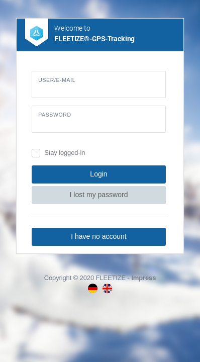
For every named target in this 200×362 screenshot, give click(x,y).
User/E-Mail (56, 80)
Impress (143, 278)
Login (98, 174)
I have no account (99, 236)
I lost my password (99, 195)
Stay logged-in (64, 152)
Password (54, 115)
